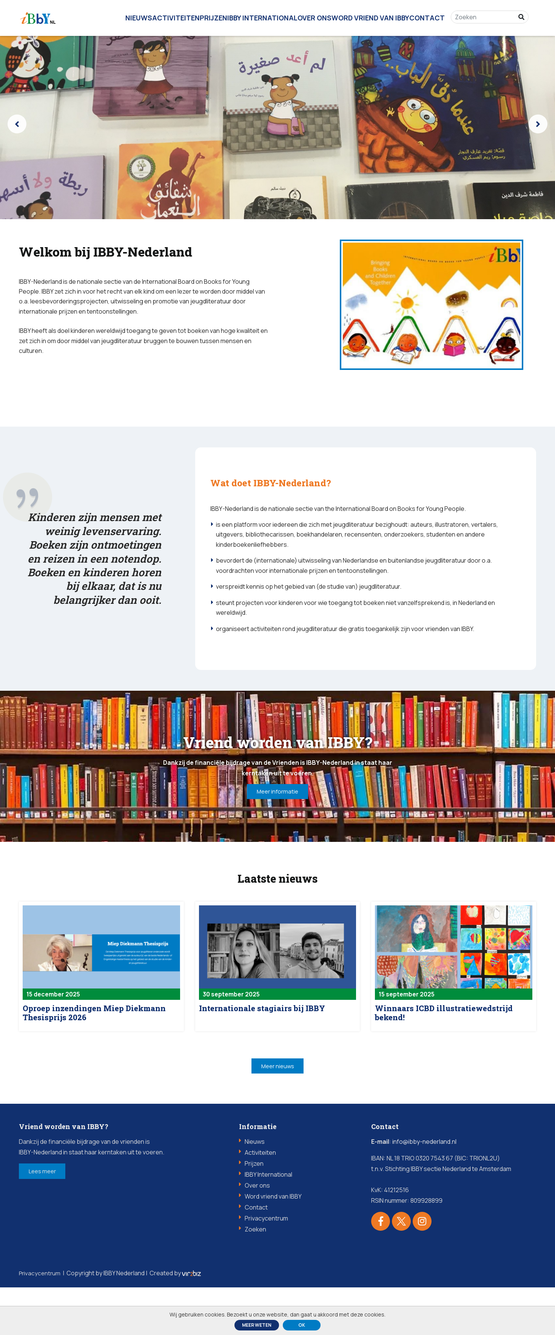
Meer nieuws (277, 1112)
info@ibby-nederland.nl (424, 1189)
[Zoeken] (487, 15)
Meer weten (256, 1325)
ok (301, 1325)
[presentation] (17, 123)
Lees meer (49, 1220)
